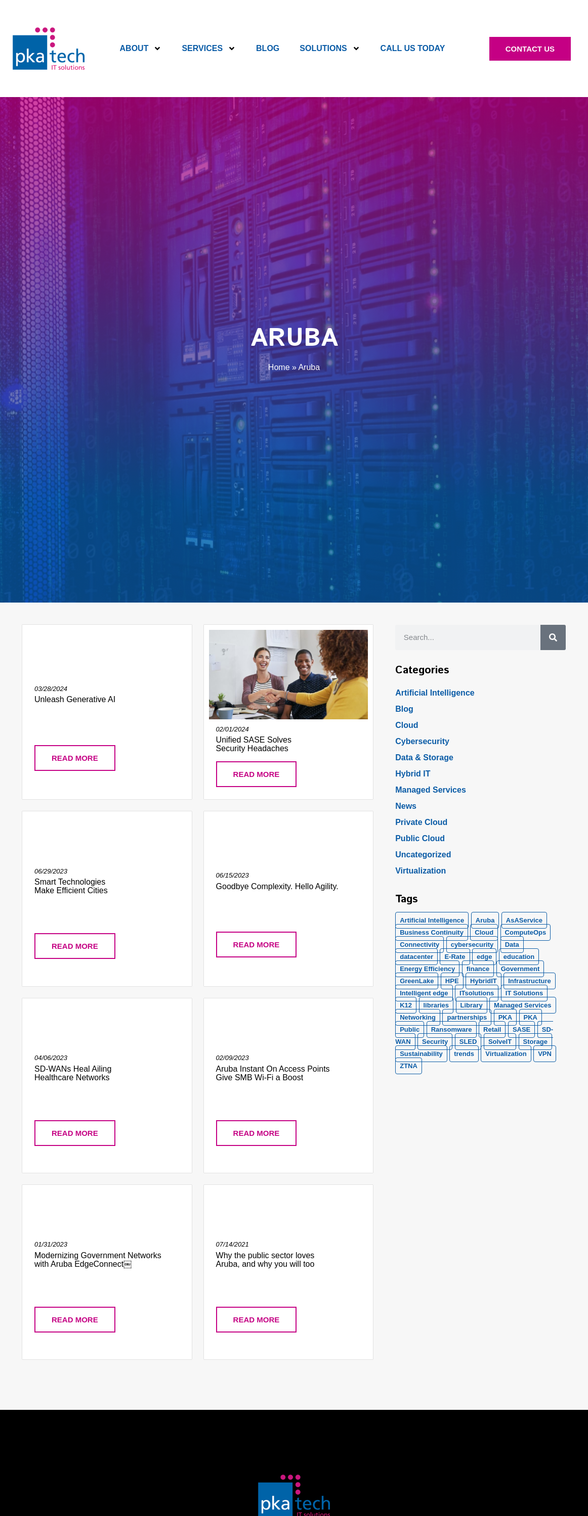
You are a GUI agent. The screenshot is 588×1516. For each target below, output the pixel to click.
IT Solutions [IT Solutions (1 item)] (524, 993)
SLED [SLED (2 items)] (468, 1041)
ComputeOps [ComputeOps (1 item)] (526, 932)
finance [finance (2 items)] (478, 969)
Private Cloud (421, 822)
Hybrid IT (412, 773)
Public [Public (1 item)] (409, 1029)
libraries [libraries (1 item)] (436, 1005)
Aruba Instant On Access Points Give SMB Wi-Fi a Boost (273, 1073)
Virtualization (420, 870)
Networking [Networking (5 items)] (418, 1017)
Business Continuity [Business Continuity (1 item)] (432, 932)
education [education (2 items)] (518, 956)
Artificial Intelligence (434, 692)
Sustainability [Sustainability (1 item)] (421, 1054)
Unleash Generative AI (74, 699)
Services (209, 48)
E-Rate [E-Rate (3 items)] (454, 956)
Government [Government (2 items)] (520, 969)
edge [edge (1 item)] (484, 956)
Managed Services (430, 790)
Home (279, 367)
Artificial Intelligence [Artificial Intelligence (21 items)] (432, 920)
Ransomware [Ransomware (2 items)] (451, 1029)
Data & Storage (424, 757)
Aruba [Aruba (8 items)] (485, 920)
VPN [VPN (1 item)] (545, 1054)
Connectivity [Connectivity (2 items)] (419, 944)
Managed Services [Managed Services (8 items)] (522, 1005)
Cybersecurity (422, 741)
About (141, 48)
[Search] (553, 637)
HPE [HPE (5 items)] (452, 981)
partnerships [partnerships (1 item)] (467, 1017)
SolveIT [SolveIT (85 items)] (500, 1041)
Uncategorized (423, 854)
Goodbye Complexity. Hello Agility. (277, 886)
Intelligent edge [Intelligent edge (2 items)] (424, 993)
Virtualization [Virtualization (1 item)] (505, 1054)
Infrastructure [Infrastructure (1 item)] (529, 981)
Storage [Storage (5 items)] (535, 1041)
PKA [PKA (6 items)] (530, 1017)
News (405, 806)
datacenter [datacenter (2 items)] (416, 956)
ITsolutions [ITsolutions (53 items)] (476, 993)
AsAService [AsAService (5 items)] (524, 920)
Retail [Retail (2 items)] (492, 1029)
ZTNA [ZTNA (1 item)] (408, 1066)
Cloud (406, 725)
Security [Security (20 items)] (435, 1041)
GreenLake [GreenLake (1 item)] (417, 981)
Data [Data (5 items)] (512, 944)
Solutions (330, 48)
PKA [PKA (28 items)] (505, 1017)
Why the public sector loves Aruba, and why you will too (265, 1259)
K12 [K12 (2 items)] (406, 1005)
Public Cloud (420, 838)
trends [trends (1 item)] (464, 1054)
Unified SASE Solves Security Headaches (253, 744)
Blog (267, 48)
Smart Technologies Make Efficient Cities (71, 886)
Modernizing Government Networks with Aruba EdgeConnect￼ (97, 1259)
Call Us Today (413, 48)
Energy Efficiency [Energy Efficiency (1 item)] (427, 969)
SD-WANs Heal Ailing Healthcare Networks (73, 1073)
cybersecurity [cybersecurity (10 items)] (472, 944)
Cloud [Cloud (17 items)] (484, 932)
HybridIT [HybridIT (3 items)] (483, 981)
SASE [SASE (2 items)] (521, 1029)
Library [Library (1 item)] (471, 1005)
